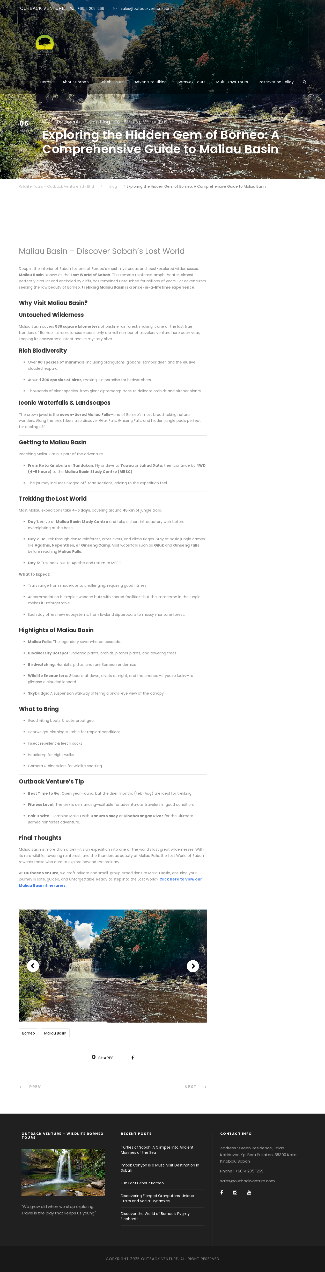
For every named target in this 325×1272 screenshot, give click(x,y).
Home (46, 82)
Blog (105, 121)
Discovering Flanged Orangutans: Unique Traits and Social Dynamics (157, 1198)
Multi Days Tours (232, 82)
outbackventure (67, 121)
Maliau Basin (157, 121)
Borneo (132, 121)
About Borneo (76, 82)
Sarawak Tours (192, 82)
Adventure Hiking (151, 82)
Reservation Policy (276, 82)
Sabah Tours (112, 82)
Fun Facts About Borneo (142, 1183)
